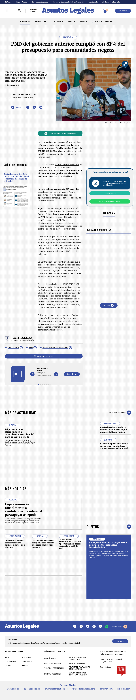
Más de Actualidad (20, 412)
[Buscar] (19, 10)
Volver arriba (119, 627)
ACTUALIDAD (25, 22)
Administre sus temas (43, 356)
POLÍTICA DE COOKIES (52, 674)
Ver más (109, 305)
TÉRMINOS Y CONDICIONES (54, 668)
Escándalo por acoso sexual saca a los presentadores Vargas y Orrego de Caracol (114, 446)
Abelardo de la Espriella (111, 2)
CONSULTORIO (41, 22)
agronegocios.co (32, 689)
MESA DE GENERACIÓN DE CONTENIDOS (77, 658)
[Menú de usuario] (105, 11)
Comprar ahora (110, 193)
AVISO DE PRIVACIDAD (77, 663)
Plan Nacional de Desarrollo (55, 347)
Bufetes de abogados (40, 2)
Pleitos (92, 527)
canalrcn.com (106, 689)
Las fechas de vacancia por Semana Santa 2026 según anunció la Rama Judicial (113, 429)
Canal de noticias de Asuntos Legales (60, 133)
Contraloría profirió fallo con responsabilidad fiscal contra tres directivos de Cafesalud (16, 177)
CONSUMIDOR (57, 22)
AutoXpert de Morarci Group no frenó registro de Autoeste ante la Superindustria (108, 544)
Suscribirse (123, 11)
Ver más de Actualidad (120, 413)
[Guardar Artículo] (16, 107)
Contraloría (13, 347)
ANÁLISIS (83, 22)
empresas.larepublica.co (56, 689)
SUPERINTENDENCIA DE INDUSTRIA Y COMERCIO (78, 674)
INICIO (7, 657)
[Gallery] (44, 372)
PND (31, 347)
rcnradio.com (123, 689)
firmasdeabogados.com (83, 689)
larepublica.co (12, 689)
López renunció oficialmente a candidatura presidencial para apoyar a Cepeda (19, 433)
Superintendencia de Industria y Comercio (68, 2)
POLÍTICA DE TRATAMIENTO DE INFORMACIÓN (79, 668)
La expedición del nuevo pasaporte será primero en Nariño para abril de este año (43, 544)
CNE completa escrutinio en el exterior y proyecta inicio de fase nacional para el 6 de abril (70, 544)
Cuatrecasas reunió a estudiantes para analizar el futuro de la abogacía (15, 544)
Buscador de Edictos (104, 21)
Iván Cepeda (93, 2)
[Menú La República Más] (7, 10)
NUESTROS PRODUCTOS (53, 663)
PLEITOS (71, 22)
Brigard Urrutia (21, 2)
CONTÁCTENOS (50, 659)
